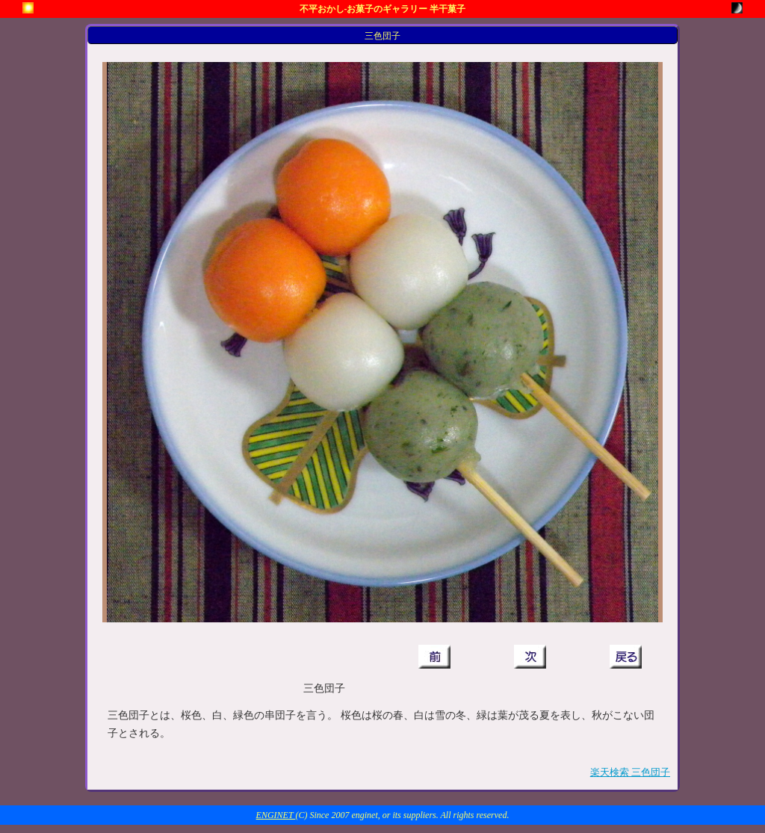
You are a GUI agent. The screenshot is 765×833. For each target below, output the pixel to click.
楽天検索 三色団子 (630, 772)
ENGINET (276, 815)
